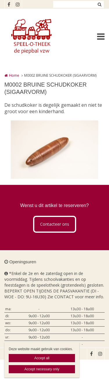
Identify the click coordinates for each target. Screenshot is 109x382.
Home (14, 75)
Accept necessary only (41, 369)
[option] (54, 149)
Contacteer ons (54, 224)
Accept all (41, 358)
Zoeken (99, 4)
